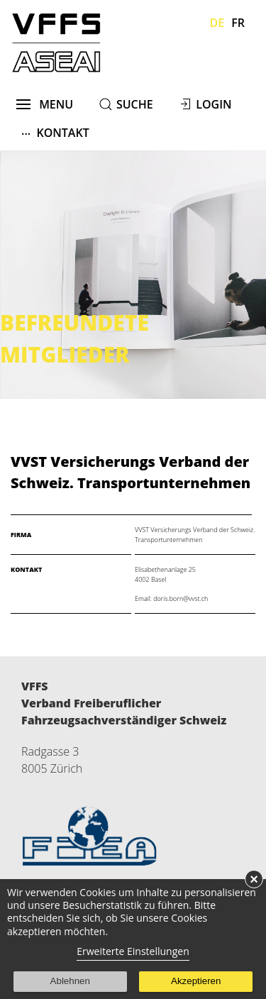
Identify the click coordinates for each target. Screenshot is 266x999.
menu (45, 104)
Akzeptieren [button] (196, 981)
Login (213, 104)
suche (134, 104)
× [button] (254, 879)
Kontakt (55, 132)
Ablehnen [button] (70, 981)
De (217, 23)
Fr (238, 23)
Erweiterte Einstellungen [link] (133, 951)
